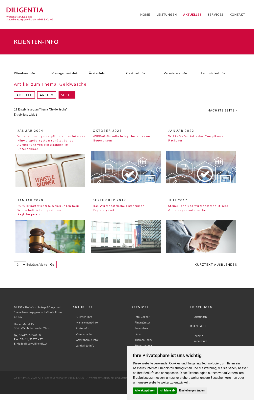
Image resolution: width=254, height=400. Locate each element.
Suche (67, 95)
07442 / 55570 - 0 (30, 335)
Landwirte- (213, 73)
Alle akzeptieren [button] (145, 390)
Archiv (46, 95)
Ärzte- (97, 73)
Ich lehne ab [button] (167, 390)
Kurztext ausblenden (216, 264)
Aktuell (24, 95)
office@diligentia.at (35, 343)
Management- (65, 73)
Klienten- (24, 73)
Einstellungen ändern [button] (192, 390)
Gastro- (135, 73)
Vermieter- (175, 73)
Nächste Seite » (223, 110)
